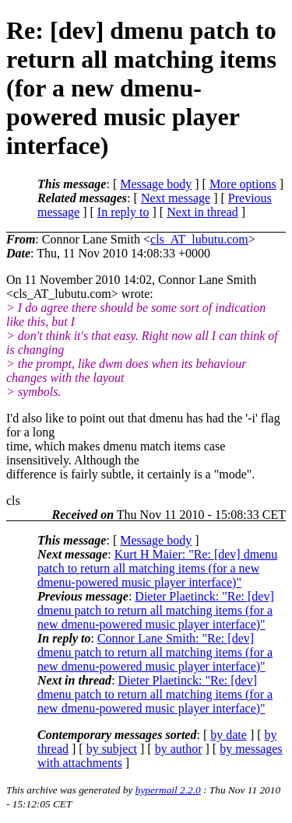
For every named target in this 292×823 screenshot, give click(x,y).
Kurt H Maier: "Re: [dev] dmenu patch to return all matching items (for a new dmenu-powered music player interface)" (157, 568)
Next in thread (202, 212)
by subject (111, 748)
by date (228, 734)
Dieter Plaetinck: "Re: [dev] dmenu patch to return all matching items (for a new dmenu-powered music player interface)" (155, 610)
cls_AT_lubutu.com (199, 239)
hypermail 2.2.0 (168, 790)
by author (178, 748)
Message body (156, 184)
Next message (175, 198)
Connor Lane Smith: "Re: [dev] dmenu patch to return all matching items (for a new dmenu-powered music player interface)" (155, 652)
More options (242, 184)
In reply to (123, 212)
